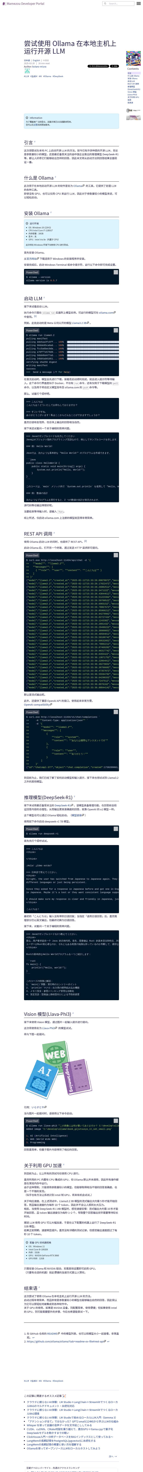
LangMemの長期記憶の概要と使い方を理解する (54, 1443)
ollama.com (106, 312)
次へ (113, 1455)
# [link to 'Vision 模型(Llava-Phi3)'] (73, 1012)
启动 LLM (131, 81)
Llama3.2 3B (79, 322)
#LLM (26, 76)
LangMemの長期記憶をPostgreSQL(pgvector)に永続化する (61, 1439)
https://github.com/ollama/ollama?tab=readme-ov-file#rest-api (65, 1340)
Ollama (77, 186)
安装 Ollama (132, 78)
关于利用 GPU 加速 (133, 98)
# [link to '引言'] (34, 141)
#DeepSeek (58, 76)
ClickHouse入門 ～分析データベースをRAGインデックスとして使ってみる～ (70, 1435)
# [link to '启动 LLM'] (44, 297)
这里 (36, 124)
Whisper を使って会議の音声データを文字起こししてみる (59, 1424)
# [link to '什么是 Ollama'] (55, 176)
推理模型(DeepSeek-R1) (134, 87)
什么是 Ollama (133, 75)
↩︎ (33, 1336)
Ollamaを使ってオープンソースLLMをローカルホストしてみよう (63, 1447)
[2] (85, 539)
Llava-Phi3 (48, 1027)
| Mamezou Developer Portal (23, 3)
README (52, 1332)
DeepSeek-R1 (63, 804)
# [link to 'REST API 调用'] (54, 531)
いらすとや (38, 1106)
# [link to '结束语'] (39, 1286)
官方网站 (32, 258)
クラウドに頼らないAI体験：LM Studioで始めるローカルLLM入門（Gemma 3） (72, 1416)
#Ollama (47, 76)
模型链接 (77, 814)
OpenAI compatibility (37, 703)
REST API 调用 (133, 83)
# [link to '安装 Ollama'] (51, 212)
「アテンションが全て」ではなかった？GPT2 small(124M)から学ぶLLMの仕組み (73, 1420)
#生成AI (33, 76)
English (36, 60)
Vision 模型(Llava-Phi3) (132, 93)
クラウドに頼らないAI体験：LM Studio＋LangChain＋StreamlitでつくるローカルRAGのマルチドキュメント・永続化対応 (72, 1403)
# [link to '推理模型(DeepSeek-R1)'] (74, 795)
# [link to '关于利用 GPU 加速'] (63, 1163)
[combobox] (118, 3)
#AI (40, 76)
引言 (129, 73)
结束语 (130, 102)
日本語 (27, 60)
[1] (35, 315)
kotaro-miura (35, 69)
